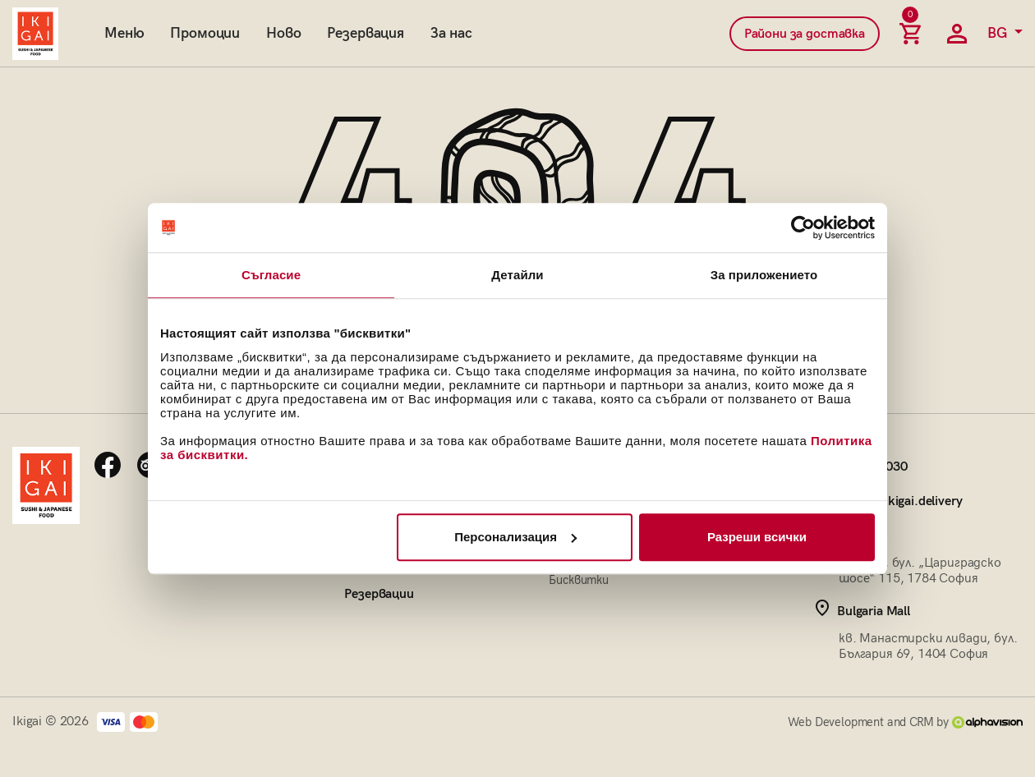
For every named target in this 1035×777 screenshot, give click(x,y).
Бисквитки (579, 579)
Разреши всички (757, 537)
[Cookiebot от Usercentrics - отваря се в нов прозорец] (803, 227)
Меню (124, 33)
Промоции (205, 33)
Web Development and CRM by (905, 722)
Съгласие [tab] (271, 275)
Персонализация (515, 537)
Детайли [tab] (517, 275)
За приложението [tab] (764, 275)
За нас (451, 33)
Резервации (378, 594)
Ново (283, 33)
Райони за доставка (804, 34)
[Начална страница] (35, 33)
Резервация (365, 33)
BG (999, 33)
